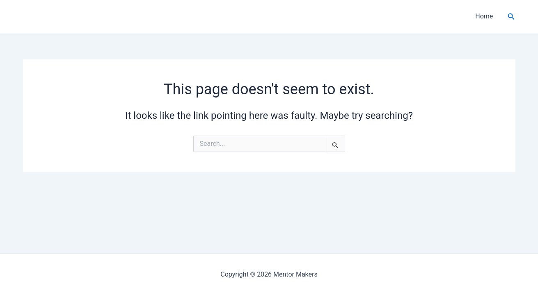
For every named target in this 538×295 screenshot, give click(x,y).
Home (484, 16)
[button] (511, 16)
